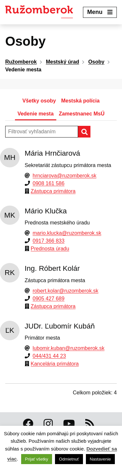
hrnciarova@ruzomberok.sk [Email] (64, 175)
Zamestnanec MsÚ (82, 113)
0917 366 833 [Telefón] (48, 241)
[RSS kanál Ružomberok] (89, 424)
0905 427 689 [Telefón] (48, 298)
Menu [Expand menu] (100, 12)
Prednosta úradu (50, 248)
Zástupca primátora (53, 191)
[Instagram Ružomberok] (48, 424)
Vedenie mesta (36, 113)
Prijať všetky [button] (36, 459)
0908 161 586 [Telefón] (48, 183)
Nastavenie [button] (100, 459)
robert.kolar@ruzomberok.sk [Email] (65, 291)
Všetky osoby (39, 100)
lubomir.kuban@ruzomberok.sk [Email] (68, 348)
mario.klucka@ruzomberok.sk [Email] (67, 233)
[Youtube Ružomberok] (69, 424)
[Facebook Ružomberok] (28, 424)
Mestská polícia (80, 100)
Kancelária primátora (55, 363)
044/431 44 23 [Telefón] (49, 356)
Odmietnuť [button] (69, 459)
